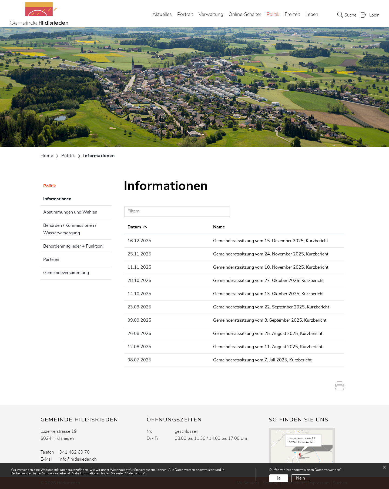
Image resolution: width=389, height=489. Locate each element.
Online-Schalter (245, 14)
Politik (273, 14)
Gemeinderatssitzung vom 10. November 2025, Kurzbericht (228, 267)
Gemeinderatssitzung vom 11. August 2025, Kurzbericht (225, 347)
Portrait (185, 14)
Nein (300, 478)
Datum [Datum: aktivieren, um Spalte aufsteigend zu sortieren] (134, 227)
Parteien (51, 259)
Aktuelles (162, 14)
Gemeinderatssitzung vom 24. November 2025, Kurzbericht (228, 254)
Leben (312, 14)
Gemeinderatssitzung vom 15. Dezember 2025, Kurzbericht (228, 241)
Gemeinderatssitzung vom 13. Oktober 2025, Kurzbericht (226, 294)
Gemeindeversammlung (66, 273)
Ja (278, 478)
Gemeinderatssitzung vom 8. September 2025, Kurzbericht (227, 320)
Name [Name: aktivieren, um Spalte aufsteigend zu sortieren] (177, 227)
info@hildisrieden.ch (78, 459)
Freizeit (292, 14)
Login (374, 15)
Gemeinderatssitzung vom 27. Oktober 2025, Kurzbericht (226, 280)
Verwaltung (211, 14)
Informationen (70, 198)
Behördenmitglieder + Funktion (73, 246)
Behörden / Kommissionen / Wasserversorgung (69, 229)
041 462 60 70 (74, 452)
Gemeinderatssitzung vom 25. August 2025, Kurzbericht (225, 333)
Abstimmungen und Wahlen (70, 212)
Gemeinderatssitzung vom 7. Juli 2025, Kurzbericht (220, 360)
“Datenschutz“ (135, 473)
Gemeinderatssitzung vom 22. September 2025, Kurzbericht (229, 307)
